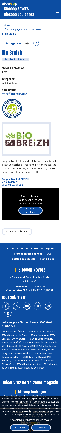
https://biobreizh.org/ (14, 93)
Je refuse (20, 427)
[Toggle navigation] (57, 15)
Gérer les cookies (30, 210)
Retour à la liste (17, 231)
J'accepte (41, 427)
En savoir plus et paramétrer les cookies (30, 420)
